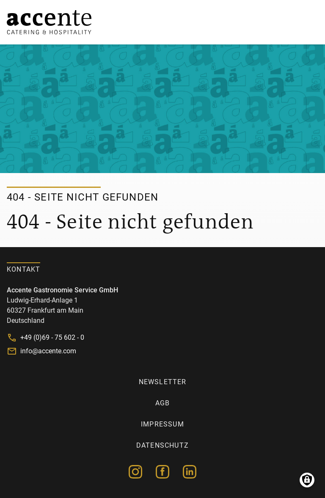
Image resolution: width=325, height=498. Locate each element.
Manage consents (307, 480)
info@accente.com (48, 351)
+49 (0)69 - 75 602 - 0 (52, 337)
